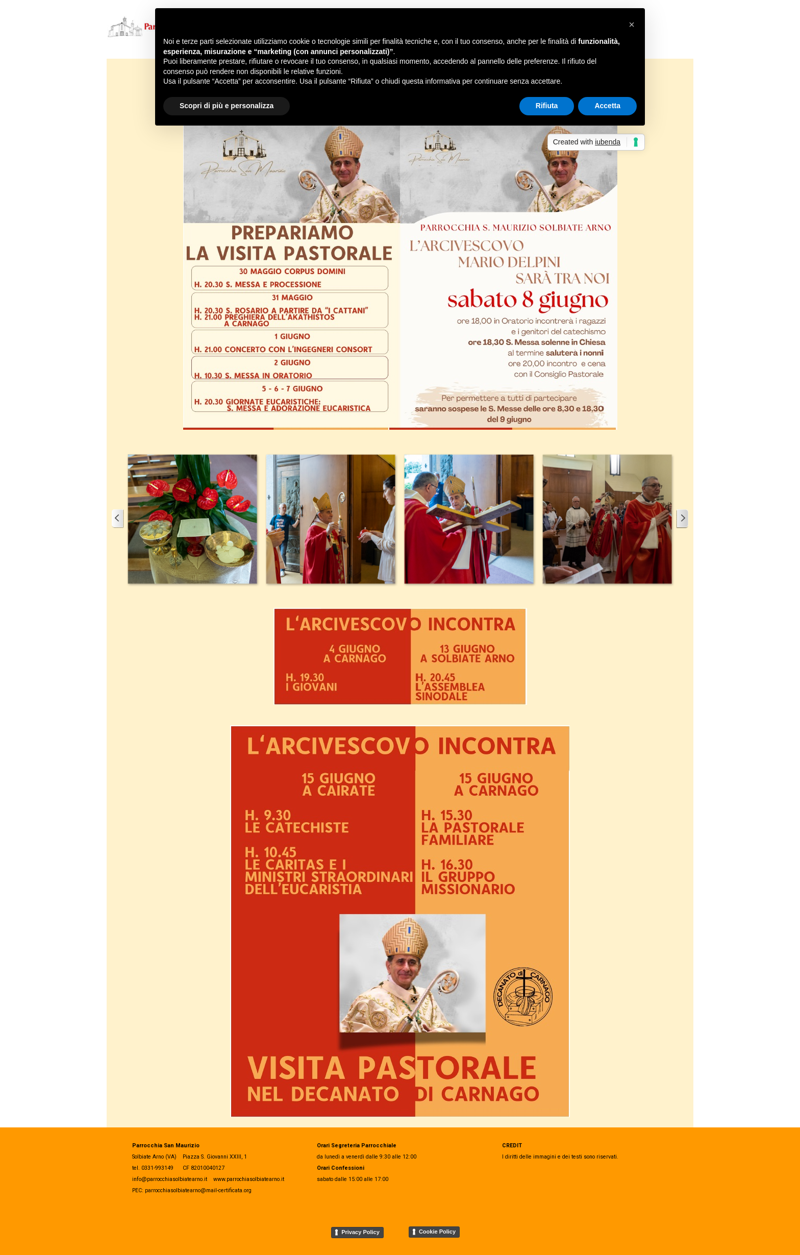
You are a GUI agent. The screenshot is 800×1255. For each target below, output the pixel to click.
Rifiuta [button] (547, 106)
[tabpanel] (581, 1150)
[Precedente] (118, 518)
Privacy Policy (360, 1232)
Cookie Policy (437, 1231)
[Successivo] (682, 518)
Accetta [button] (607, 106)
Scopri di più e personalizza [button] (226, 106)
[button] (192, 518)
